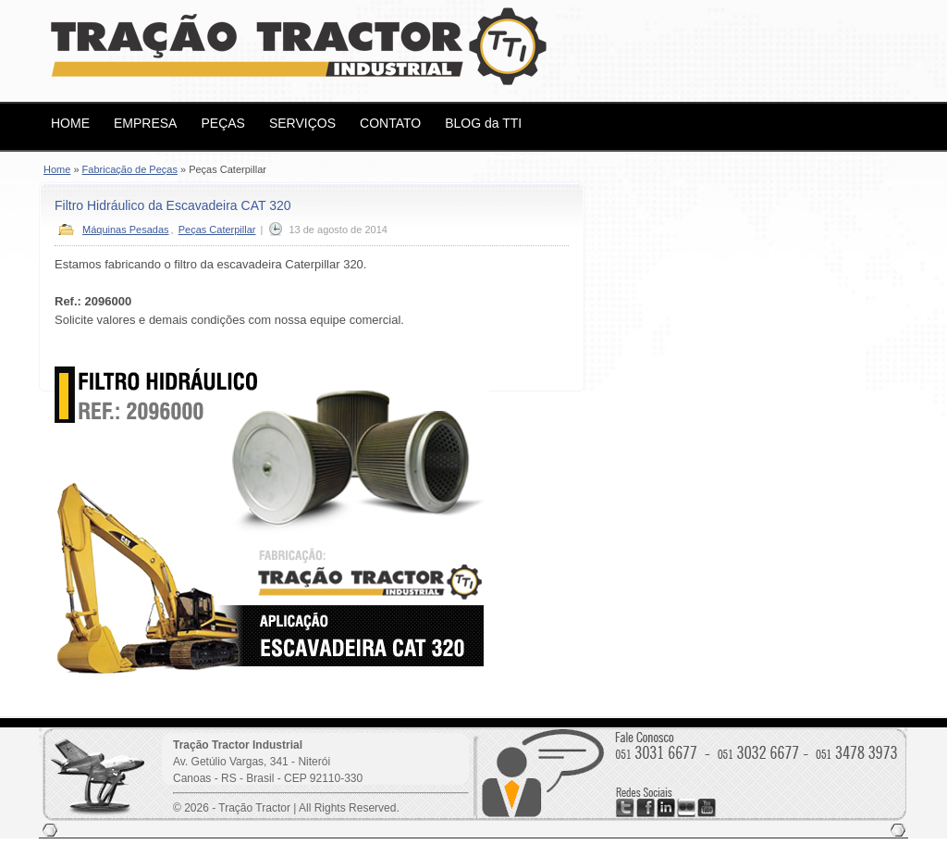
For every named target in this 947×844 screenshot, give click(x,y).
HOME (70, 123)
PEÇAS (222, 123)
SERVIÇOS (302, 123)
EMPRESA (145, 123)
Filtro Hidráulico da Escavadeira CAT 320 (173, 205)
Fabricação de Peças (130, 169)
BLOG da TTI (483, 123)
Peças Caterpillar (217, 229)
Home (56, 169)
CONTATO (390, 123)
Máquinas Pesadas (125, 229)
